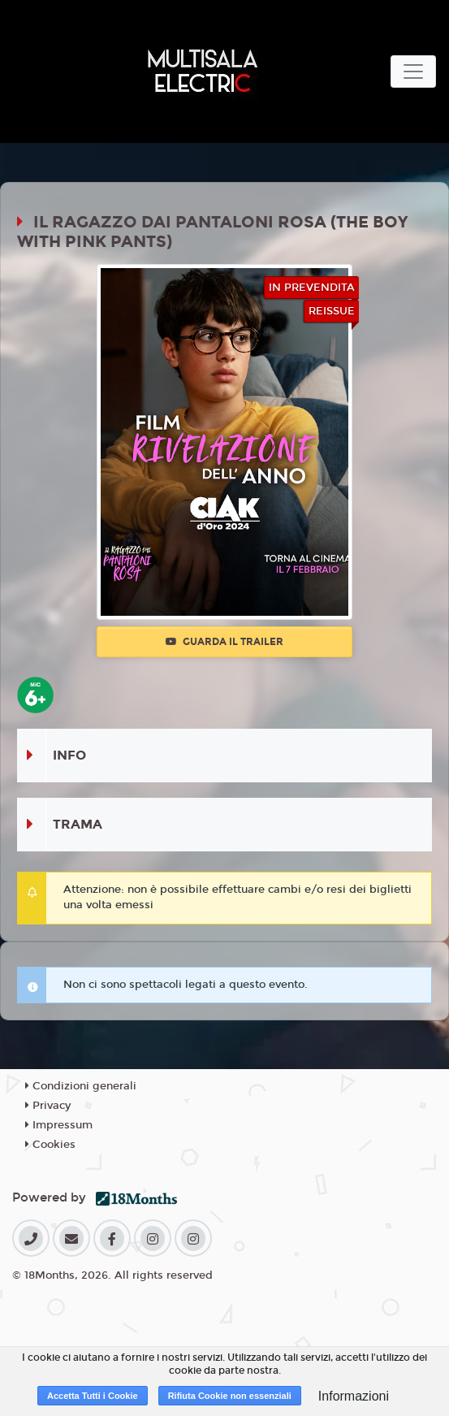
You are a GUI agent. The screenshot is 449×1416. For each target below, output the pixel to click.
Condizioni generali (80, 1086)
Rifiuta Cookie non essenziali (229, 1396)
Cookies (50, 1144)
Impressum (59, 1125)
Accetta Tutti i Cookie (92, 1396)
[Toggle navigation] (413, 71)
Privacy (48, 1105)
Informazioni (353, 1396)
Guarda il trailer (224, 641)
